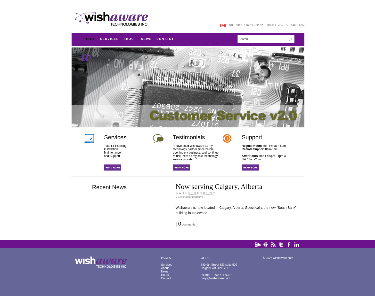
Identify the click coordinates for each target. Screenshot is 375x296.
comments (186, 224)
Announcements (191, 197)
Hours (165, 275)
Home (90, 39)
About (129, 39)
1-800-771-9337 (221, 275)
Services (109, 39)
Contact (165, 39)
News (146, 39)
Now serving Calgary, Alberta (219, 186)
